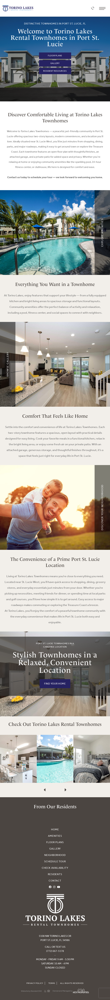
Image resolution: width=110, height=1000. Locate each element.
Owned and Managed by (71, 991)
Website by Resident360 (31, 991)
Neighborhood (55, 855)
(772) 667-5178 (55, 951)
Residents (55, 874)
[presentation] (44, 780)
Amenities (55, 835)
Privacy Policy (34, 983)
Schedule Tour (55, 861)
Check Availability (55, 867)
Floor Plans (55, 55)
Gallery (55, 63)
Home (55, 829)
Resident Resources (55, 71)
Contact (55, 880)
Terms (51, 983)
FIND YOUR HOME (55, 683)
